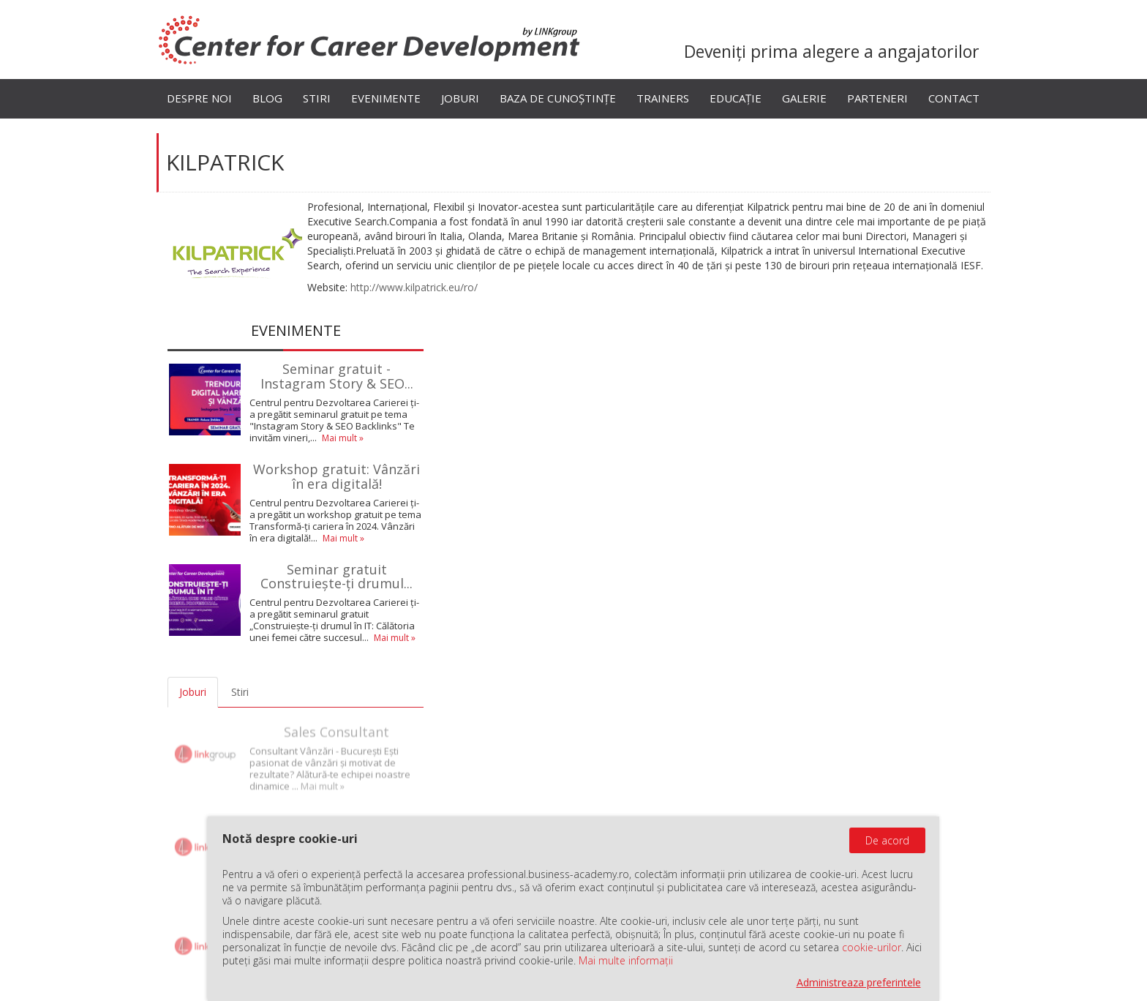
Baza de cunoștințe (558, 98)
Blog (267, 98)
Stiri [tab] (240, 692)
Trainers (662, 98)
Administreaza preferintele (859, 982)
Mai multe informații (626, 960)
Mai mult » (343, 438)
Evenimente (386, 98)
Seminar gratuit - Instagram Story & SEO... (336, 376)
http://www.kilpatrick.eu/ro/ (414, 287)
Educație (735, 98)
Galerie (804, 98)
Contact (953, 98)
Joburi (460, 98)
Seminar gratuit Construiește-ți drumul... (336, 577)
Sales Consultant (336, 724)
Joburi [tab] (192, 692)
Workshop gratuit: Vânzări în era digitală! (336, 476)
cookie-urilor (871, 947)
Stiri (317, 98)
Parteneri (877, 98)
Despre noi (199, 98)
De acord (887, 840)
